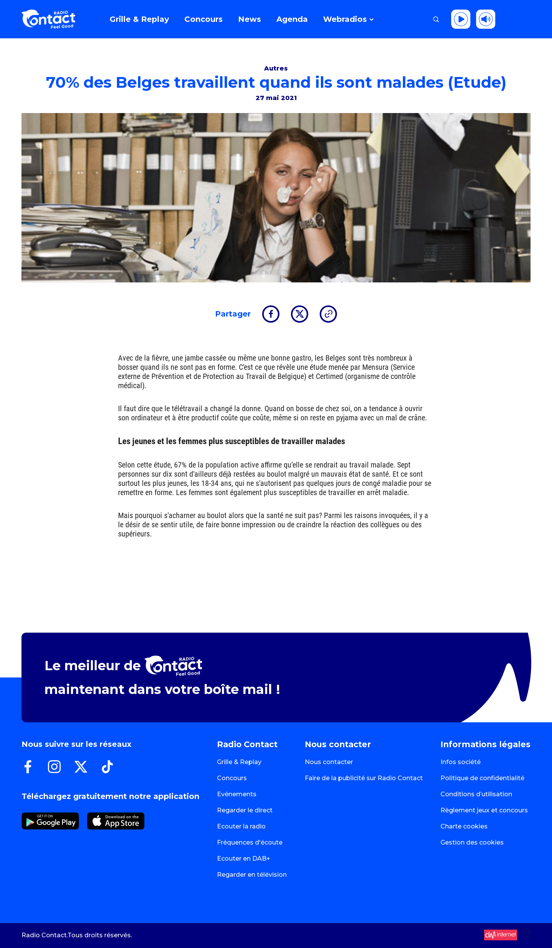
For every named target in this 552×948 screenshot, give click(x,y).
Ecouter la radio (241, 826)
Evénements (236, 794)
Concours (232, 778)
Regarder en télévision (252, 874)
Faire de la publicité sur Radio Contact (364, 778)
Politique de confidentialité (482, 778)
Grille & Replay (239, 762)
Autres (276, 68)
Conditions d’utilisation (476, 794)
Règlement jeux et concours (484, 810)
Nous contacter (329, 762)
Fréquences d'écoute (250, 842)
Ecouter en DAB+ (243, 858)
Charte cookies (464, 826)
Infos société (460, 762)
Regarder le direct (245, 810)
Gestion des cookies (472, 842)
